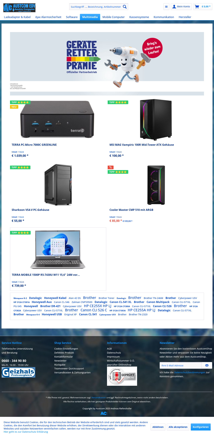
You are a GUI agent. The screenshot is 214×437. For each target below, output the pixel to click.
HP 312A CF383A (118, 310)
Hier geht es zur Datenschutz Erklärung (26, 431)
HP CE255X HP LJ (98, 305)
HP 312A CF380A (122, 306)
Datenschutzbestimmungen (189, 372)
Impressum (113, 356)
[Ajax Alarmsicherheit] (48, 17)
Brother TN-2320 (138, 314)
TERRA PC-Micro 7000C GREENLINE (34, 145)
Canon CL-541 (88, 314)
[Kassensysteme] (139, 17)
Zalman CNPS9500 (82, 302)
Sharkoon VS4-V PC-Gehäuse (30, 210)
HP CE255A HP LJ (142, 310)
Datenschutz (114, 352)
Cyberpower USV (187, 298)
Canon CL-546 (62, 302)
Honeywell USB (52, 314)
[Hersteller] (185, 17)
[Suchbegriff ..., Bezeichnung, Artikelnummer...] (98, 6)
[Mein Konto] (181, 6)
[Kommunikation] (163, 17)
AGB (109, 348)
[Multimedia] (90, 17)
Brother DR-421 (50, 306)
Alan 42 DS (75, 298)
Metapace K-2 (20, 298)
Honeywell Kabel (55, 298)
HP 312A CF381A (22, 302)
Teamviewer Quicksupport (69, 368)
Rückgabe (59, 364)
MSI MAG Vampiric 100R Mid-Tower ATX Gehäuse (142, 145)
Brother (90, 297)
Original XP (70, 314)
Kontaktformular (63, 356)
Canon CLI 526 (162, 306)
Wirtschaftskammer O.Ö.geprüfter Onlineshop (122, 372)
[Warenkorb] (202, 6)
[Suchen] (124, 6)
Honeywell (31, 306)
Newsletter (60, 360)
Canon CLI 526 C (94, 310)
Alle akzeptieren (178, 426)
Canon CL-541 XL (121, 302)
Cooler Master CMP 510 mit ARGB (131, 210)
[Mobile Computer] (113, 17)
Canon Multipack (158, 302)
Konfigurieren (201, 426)
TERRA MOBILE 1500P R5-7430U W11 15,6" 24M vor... (46, 275)
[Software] (72, 17)
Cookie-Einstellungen (66, 348)
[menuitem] (98, 6)
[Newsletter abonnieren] (207, 365)
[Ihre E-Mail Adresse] (181, 365)
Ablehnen (158, 426)
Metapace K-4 (33, 314)
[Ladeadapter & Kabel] (17, 17)
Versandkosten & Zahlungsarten (72, 372)
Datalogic (35, 298)
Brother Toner (107, 298)
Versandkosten (98, 397)
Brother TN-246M (154, 298)
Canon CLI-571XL (181, 302)
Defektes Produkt (64, 352)
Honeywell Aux (42, 302)
